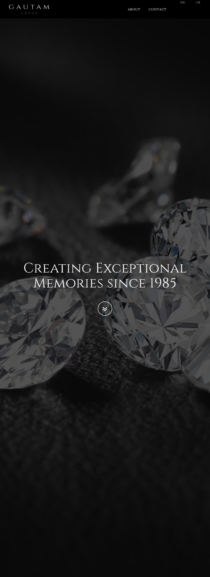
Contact (158, 13)
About (134, 13)
